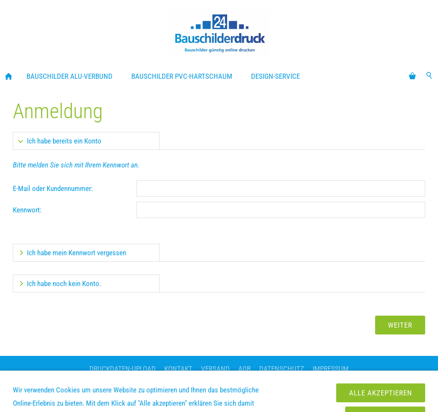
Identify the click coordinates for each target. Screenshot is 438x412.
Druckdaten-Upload (122, 368)
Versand (215, 368)
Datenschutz (281, 368)
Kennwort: (27, 210)
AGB (244, 368)
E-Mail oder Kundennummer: (53, 188)
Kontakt (178, 368)
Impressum (331, 368)
